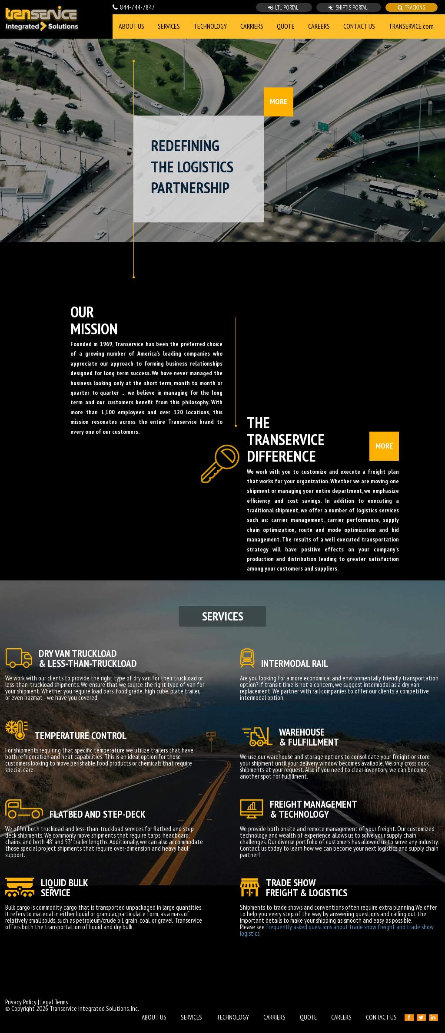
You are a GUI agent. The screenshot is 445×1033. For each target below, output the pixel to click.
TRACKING (411, 7)
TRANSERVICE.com (411, 26)
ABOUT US (131, 26)
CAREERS (319, 26)
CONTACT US (359, 26)
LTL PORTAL (284, 7)
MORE (278, 101)
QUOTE (286, 26)
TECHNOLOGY (210, 26)
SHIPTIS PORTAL (349, 7)
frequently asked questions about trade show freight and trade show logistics (337, 930)
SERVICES (169, 26)
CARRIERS (251, 26)
